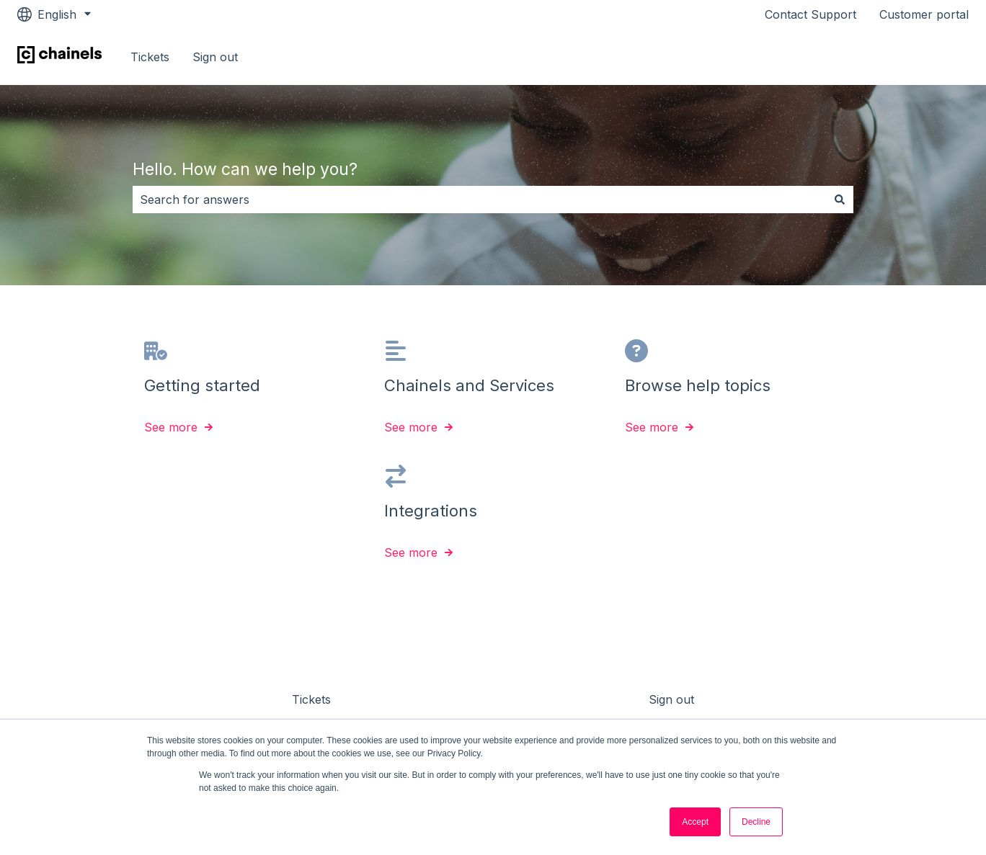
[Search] (839, 199)
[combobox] (479, 199)
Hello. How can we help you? (245, 169)
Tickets (149, 57)
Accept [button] (695, 822)
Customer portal (924, 14)
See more (170, 428)
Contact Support (810, 14)
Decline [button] (756, 822)
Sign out (215, 57)
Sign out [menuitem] (671, 699)
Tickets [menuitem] (311, 699)
